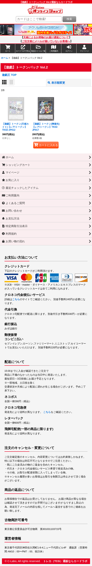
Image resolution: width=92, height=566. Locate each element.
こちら (16, 299)
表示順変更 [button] (56, 82)
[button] (38, 48)
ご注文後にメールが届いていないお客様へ (46, 41)
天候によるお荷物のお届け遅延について (46, 37)
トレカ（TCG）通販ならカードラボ (65, 561)
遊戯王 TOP (9, 74)
